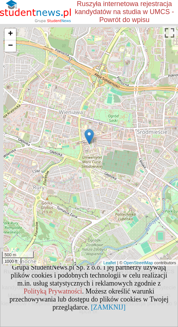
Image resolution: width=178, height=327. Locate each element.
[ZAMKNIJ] (108, 307)
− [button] (10, 46)
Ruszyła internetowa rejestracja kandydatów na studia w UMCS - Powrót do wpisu (124, 12)
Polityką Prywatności (53, 291)
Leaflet (109, 262)
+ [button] (10, 34)
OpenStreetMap (138, 262)
